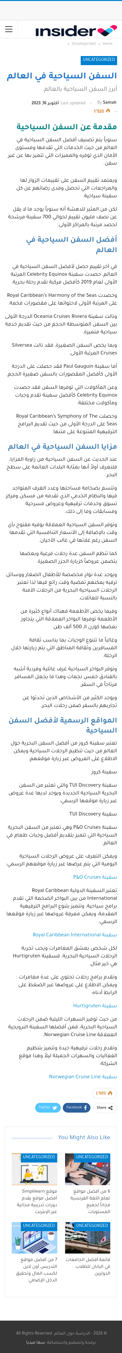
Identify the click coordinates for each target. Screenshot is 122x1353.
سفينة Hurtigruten (95, 1006)
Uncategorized (99, 60)
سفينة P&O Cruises (95, 878)
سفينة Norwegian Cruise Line (83, 1077)
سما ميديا (35, 1343)
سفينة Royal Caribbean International (75, 935)
